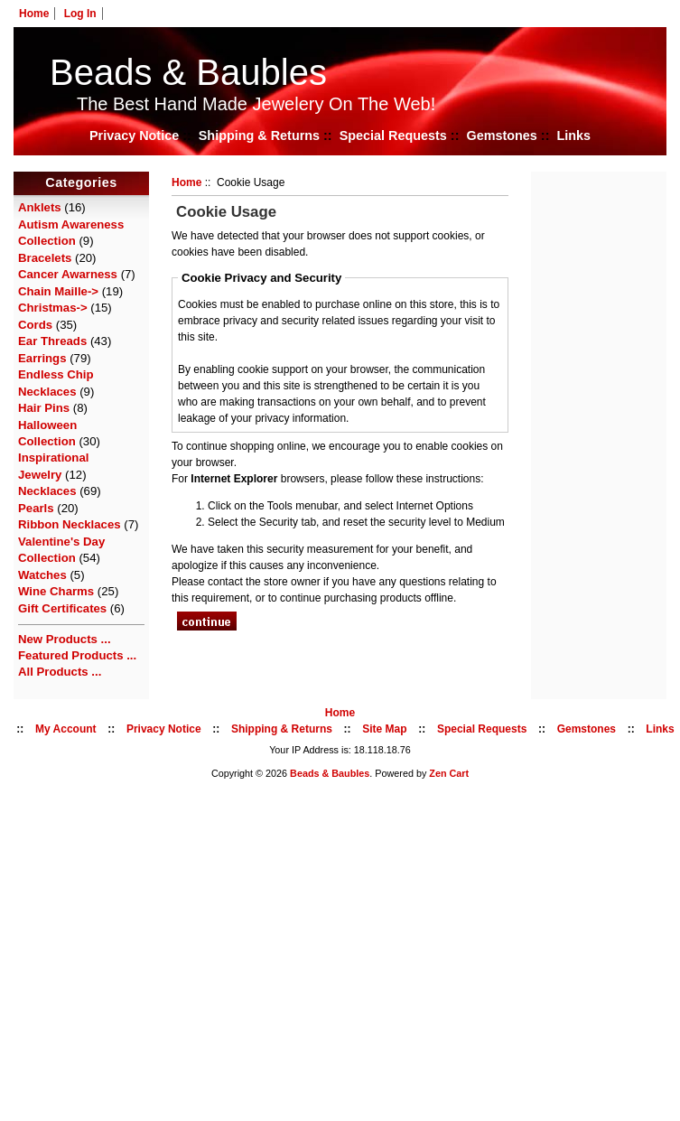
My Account (66, 729)
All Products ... (59, 671)
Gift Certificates (62, 608)
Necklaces (47, 491)
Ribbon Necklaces (69, 524)
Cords (35, 325)
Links (573, 135)
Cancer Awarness (67, 274)
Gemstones (501, 135)
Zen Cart (449, 773)
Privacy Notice (134, 135)
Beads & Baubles (188, 72)
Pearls (36, 508)
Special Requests (393, 135)
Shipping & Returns (259, 135)
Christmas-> (53, 307)
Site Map (384, 729)
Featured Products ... (77, 655)
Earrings (42, 358)
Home (34, 13)
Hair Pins (44, 408)
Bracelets (44, 258)
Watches (42, 575)
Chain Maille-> (58, 291)
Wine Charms (56, 591)
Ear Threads (52, 341)
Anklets (39, 207)
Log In (80, 13)
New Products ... (64, 639)
